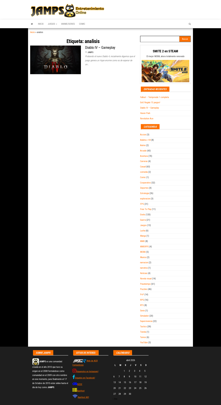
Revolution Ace (146, 118)
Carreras (144, 161)
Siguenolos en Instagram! (87, 371)
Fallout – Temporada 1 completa (154, 97)
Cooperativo (145, 182)
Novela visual (146, 278)
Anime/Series (68, 24)
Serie (142, 310)
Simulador (144, 315)
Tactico (143, 326)
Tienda (143, 332)
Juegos (52, 24)
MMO (142, 241)
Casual (143, 166)
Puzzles (143, 289)
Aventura (144, 156)
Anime (143, 145)
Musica (143, 257)
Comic (82, 24)
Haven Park (145, 113)
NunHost (81, 390)
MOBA (143, 252)
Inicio (41, 24)
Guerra (143, 220)
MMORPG (144, 246)
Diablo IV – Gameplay (100, 47)
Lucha (142, 230)
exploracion (145, 198)
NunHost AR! (83, 397)
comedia (144, 172)
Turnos (143, 337)
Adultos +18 (145, 140)
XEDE (79, 384)
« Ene (115, 399)
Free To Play (145, 209)
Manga (143, 236)
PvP (142, 294)
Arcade (143, 150)
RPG (142, 300)
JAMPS (90, 52)
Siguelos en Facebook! (85, 378)
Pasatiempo (145, 284)
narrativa (144, 268)
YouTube (144, 342)
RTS (142, 305)
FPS (142, 204)
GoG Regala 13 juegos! (150, 102)
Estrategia (144, 193)
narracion (144, 262)
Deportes (144, 188)
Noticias (143, 273)
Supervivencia (146, 321)
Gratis (142, 214)
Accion (143, 134)
